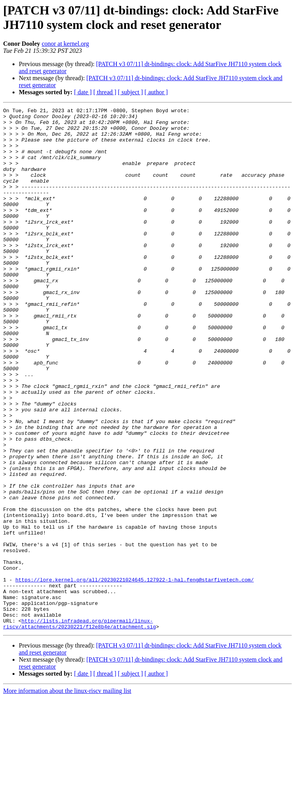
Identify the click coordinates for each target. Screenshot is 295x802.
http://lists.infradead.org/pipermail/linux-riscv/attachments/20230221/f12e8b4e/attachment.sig (79, 727)
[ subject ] (130, 92)
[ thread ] (104, 92)
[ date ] (83, 92)
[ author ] (156, 92)
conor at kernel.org (65, 43)
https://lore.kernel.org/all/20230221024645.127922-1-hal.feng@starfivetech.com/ (134, 674)
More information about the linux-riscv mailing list (67, 795)
